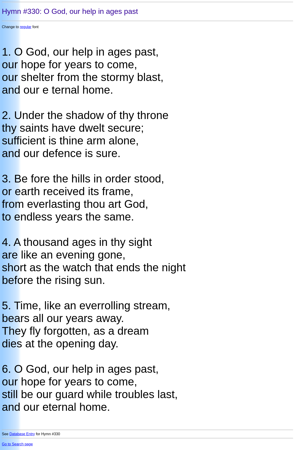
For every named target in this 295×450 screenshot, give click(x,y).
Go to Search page (17, 444)
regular (25, 27)
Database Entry (22, 434)
